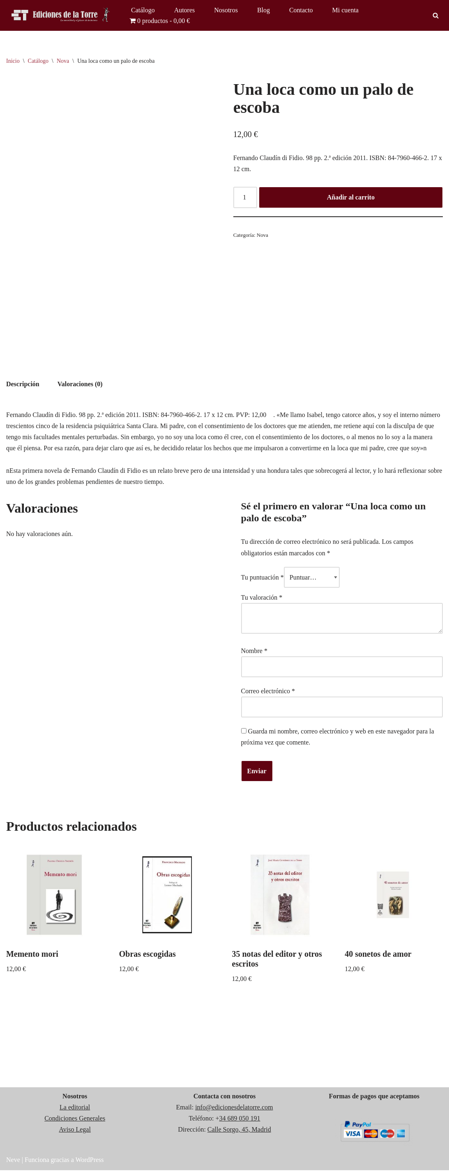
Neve (13, 1160)
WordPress (90, 1160)
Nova (63, 61)
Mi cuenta (345, 10)
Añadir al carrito (351, 197)
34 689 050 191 (239, 1119)
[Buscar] (436, 15)
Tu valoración (262, 597)
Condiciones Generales (74, 1119)
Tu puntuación (262, 577)
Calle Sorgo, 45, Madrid (239, 1130)
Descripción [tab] (22, 383)
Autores (184, 10)
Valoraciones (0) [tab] (80, 383)
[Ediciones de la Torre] (61, 15)
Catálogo (143, 10)
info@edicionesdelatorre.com (234, 1108)
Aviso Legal (74, 1130)
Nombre (254, 651)
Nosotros (226, 10)
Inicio (13, 61)
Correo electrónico (268, 691)
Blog (263, 10)
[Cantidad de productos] (245, 198)
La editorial (75, 1108)
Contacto (301, 10)
